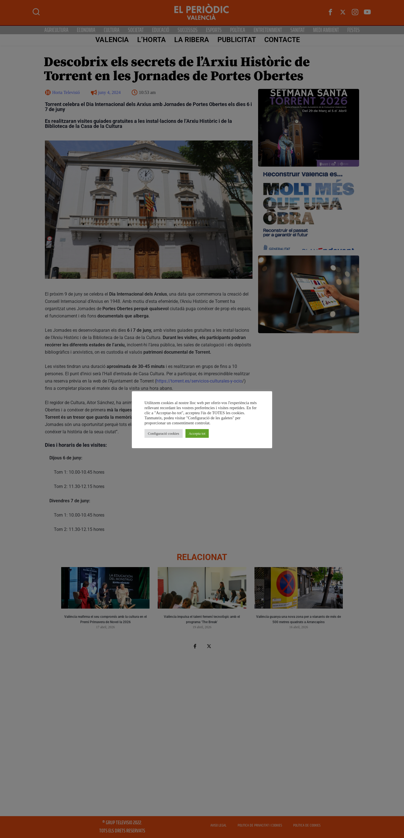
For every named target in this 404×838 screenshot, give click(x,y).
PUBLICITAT (236, 40)
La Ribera (191, 40)
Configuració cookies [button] (163, 433)
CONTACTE (282, 40)
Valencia (112, 40)
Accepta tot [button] (197, 433)
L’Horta (151, 40)
